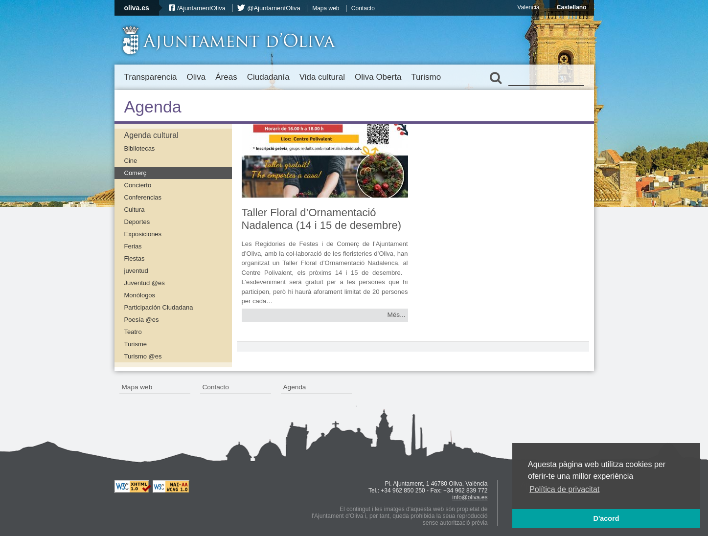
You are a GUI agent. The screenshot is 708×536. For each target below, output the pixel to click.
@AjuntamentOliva (273, 8)
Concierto (138, 185)
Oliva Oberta (378, 77)
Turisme (135, 344)
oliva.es (136, 8)
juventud (136, 270)
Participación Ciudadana (158, 307)
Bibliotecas (139, 148)
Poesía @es (141, 319)
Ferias (133, 246)
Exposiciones (143, 234)
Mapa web (325, 8)
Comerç (135, 173)
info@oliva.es (469, 497)
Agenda (294, 387)
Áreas (226, 77)
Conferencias (143, 197)
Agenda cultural (151, 135)
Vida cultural (322, 77)
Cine (130, 160)
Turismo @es (143, 356)
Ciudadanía (268, 77)
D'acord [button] (606, 518)
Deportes (137, 221)
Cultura (134, 209)
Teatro (133, 331)
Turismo (426, 77)
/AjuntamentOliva (201, 8)
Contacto (363, 8)
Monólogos (140, 295)
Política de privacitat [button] (564, 489)
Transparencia (150, 77)
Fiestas (134, 258)
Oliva (196, 77)
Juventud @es (144, 283)
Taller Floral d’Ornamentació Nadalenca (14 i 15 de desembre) (322, 218)
